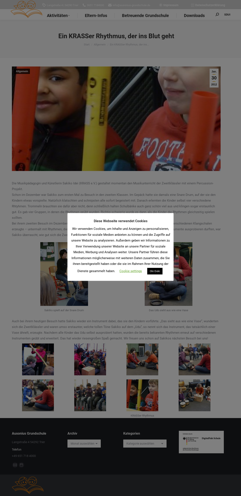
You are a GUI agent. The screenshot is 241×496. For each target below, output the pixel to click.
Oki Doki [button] (155, 271)
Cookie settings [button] (130, 271)
